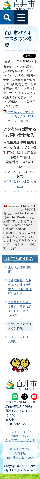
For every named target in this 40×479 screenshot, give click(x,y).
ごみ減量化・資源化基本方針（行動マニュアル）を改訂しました (20, 287)
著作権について (20, 449)
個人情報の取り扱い (20, 457)
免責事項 (20, 453)
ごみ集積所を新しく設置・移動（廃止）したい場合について (19, 308)
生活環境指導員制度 (19, 269)
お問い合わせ (20, 436)
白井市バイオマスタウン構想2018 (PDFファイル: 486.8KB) (21, 116)
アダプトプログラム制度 (20, 339)
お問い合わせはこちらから (20, 184)
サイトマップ (20, 431)
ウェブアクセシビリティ (20, 442)
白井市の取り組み (18, 259)
